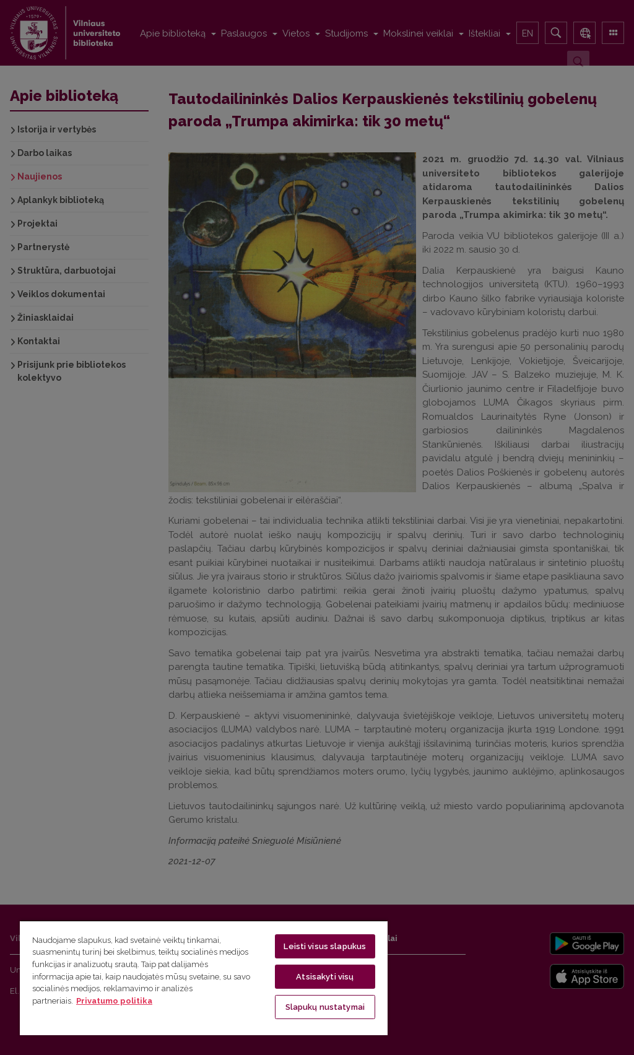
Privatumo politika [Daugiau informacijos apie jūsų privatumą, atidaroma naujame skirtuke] (114, 1000)
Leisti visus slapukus (325, 946)
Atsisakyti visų (325, 976)
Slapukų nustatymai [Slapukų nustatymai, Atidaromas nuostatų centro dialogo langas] (325, 1007)
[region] (204, 977)
